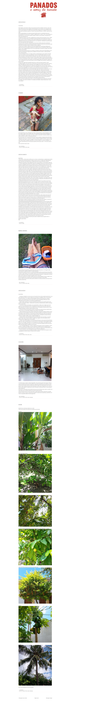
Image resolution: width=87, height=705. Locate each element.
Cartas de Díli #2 (22, 290)
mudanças (31, 397)
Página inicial (37, 698)
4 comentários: (21, 84)
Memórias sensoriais (23, 230)
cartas (23, 85)
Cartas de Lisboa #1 (23, 154)
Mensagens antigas (49, 698)
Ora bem (20, 404)
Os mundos (21, 93)
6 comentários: (21, 222)
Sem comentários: (22, 146)
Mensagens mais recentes (23, 698)
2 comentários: (21, 333)
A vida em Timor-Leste (25, 147)
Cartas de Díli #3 (22, 22)
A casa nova (21, 342)
